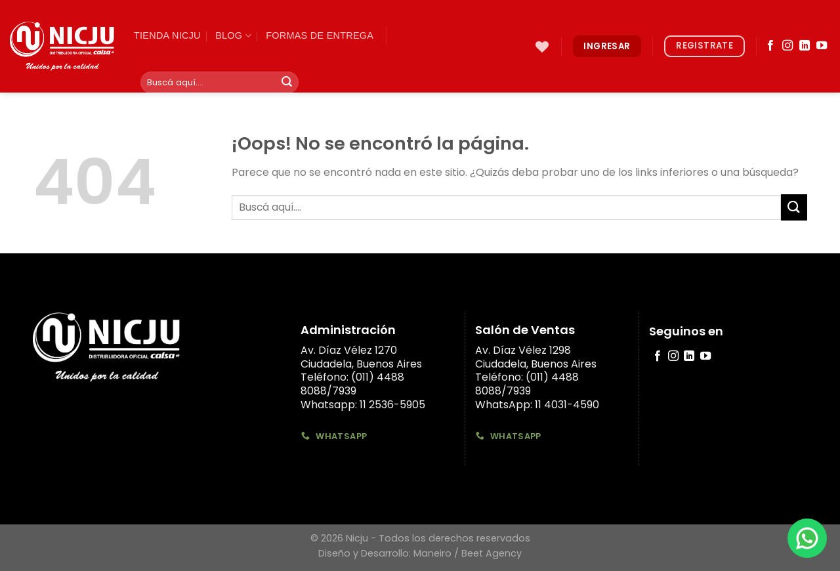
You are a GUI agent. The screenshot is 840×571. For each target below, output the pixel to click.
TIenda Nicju (167, 35)
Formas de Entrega (319, 35)
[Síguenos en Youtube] (821, 46)
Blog (233, 36)
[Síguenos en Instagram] (787, 46)
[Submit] (287, 83)
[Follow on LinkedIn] (804, 46)
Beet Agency (491, 553)
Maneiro (432, 553)
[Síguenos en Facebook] (770, 46)
